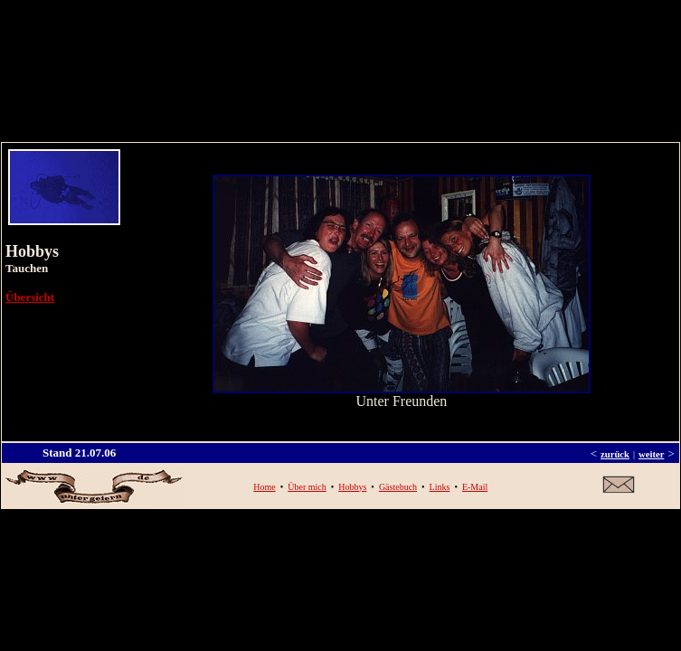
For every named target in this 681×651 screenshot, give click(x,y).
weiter (651, 454)
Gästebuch (398, 487)
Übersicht (29, 297)
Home (264, 487)
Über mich (307, 487)
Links (440, 487)
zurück (615, 454)
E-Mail (474, 487)
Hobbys (352, 487)
